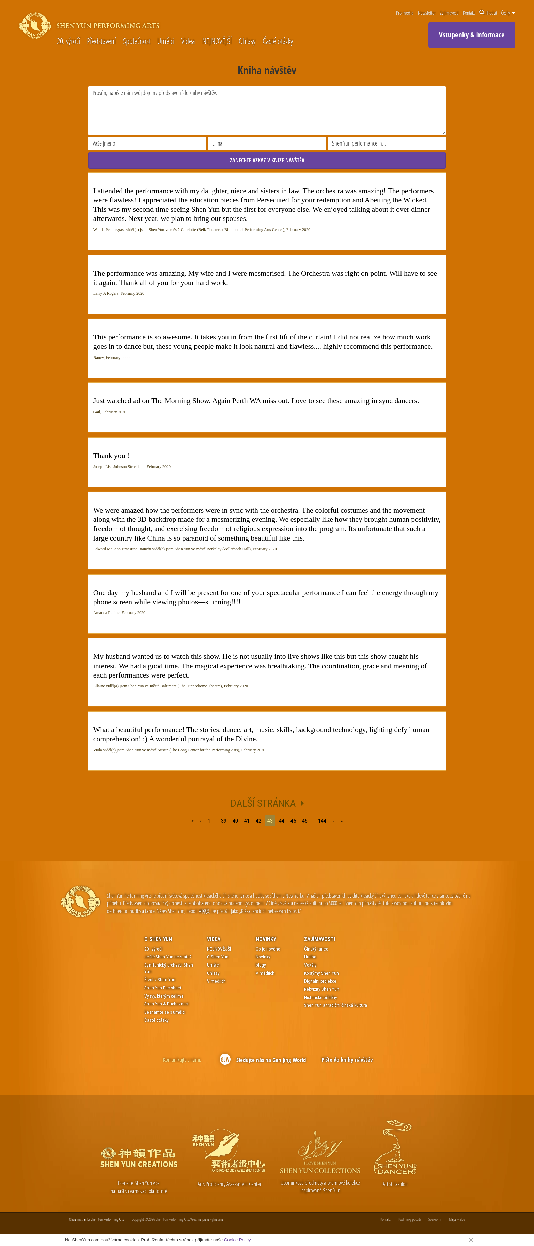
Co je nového (268, 949)
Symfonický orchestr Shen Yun (168, 968)
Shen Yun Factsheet (163, 987)
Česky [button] (508, 12)
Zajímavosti (449, 12)
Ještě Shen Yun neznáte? (168, 957)
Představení (101, 41)
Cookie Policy (237, 1239)
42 (258, 821)
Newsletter (427, 12)
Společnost (137, 41)
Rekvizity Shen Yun (321, 989)
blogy (261, 965)
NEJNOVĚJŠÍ (217, 41)
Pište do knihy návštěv (347, 1059)
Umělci (165, 41)
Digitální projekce (320, 981)
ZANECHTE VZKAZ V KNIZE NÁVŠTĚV (267, 160)
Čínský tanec (316, 949)
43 (270, 821)
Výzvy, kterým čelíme (164, 996)
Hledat (488, 12)
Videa (188, 41)
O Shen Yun (158, 939)
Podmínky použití (409, 1219)
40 (235, 821)
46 (305, 821)
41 (247, 821)
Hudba (310, 957)
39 (223, 821)
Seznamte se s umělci (164, 1012)
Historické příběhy (320, 997)
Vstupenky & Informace (472, 35)
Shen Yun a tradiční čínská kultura (335, 1005)
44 (281, 821)
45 (293, 821)
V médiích (216, 981)
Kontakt (469, 12)
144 (323, 821)
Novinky (266, 939)
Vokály (310, 965)
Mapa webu (457, 1219)
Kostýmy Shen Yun (321, 973)
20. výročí (68, 41)
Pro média (404, 12)
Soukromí (434, 1219)
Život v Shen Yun (159, 979)
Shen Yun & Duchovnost (166, 1003)
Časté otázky (278, 41)
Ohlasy (247, 41)
